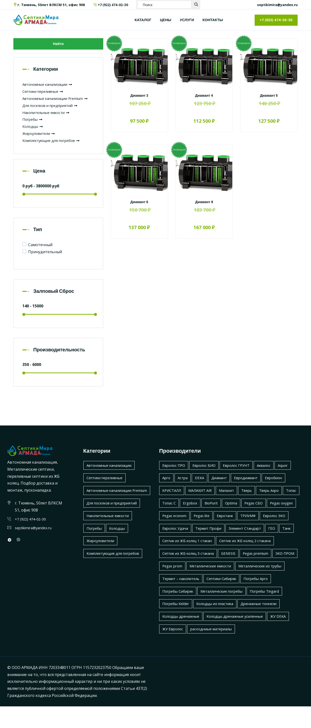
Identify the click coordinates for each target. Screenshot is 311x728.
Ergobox (211, 512)
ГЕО (209, 550)
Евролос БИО (207, 474)
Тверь (255, 499)
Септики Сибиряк (228, 600)
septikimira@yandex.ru (277, 4)
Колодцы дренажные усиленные (241, 638)
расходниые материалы (215, 650)
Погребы (33, 128)
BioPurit (233, 512)
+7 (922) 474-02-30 (111, 4)
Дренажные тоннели (267, 625)
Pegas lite (238, 524)
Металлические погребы (227, 612)
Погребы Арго (265, 600)
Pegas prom (260, 575)
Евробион (281, 487)
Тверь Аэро (279, 499)
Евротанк (263, 524)
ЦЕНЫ (165, 20)
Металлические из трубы (240, 587)
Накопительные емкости (49, 121)
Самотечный (40, 254)
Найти (58, 44)
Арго (166, 487)
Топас (168, 512)
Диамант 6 (139, 202)
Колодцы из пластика (219, 625)
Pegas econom (208, 524)
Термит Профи (244, 537)
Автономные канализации (50, 86)
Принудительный (45, 261)
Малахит (233, 499)
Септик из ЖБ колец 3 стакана (256, 562)
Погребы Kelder (177, 625)
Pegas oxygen (175, 524)
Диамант (222, 487)
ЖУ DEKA (287, 638)
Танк (225, 550)
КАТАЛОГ (143, 20)
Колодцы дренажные (182, 638)
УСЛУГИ (187, 20)
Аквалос (271, 474)
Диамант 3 (139, 95)
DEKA (202, 487)
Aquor (292, 474)
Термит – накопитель (183, 600)
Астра (184, 487)
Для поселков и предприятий (53, 114)
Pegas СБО (279, 512)
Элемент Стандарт (180, 550)
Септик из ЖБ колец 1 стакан (264, 550)
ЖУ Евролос (173, 650)
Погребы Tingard (274, 612)
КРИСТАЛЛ (173, 499)
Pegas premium (199, 575)
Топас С (188, 512)
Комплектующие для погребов (54, 149)
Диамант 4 (204, 95)
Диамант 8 (204, 202)
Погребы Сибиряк (179, 612)
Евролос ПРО (174, 474)
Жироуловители (40, 142)
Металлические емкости (185, 587)
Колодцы (33, 135)
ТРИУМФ (288, 524)
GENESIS (170, 575)
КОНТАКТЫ (213, 20)
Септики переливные (45, 93)
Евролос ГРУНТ (242, 474)
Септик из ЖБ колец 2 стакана (191, 562)
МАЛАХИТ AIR (204, 499)
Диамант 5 (269, 95)
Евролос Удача (208, 537)
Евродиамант (252, 487)
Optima (255, 512)
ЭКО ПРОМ (231, 575)
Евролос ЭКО (174, 537)
